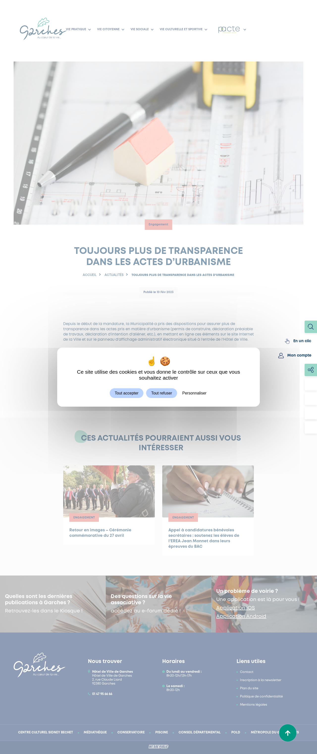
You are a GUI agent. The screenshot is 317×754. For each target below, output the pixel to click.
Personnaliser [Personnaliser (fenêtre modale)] (194, 393)
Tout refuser (161, 393)
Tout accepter (126, 393)
